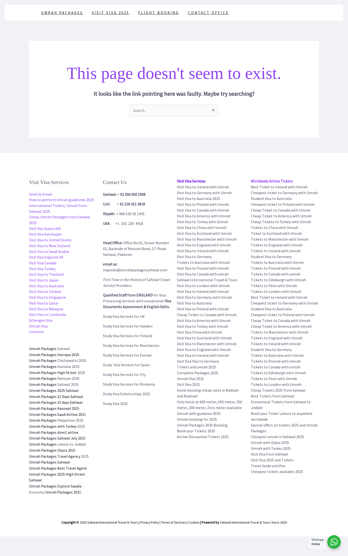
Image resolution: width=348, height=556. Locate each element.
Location (36, 333)
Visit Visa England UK (46, 258)
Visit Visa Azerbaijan (45, 235)
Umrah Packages (61, 12)
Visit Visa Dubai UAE (45, 229)
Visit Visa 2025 (108, 12)
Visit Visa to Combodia (47, 316)
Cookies (195, 520)
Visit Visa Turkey (42, 269)
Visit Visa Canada (42, 264)
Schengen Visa (40, 322)
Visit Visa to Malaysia (46, 310)
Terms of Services (174, 520)
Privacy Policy (148, 520)
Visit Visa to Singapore (47, 299)
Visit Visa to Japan (44, 281)
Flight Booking (154, 12)
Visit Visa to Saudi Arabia (49, 252)
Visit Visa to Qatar (43, 304)
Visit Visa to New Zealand (49, 246)
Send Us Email (40, 194)
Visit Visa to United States (50, 240)
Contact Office (202, 12)
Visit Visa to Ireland (45, 293)
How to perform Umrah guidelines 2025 (61, 200)
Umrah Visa (38, 328)
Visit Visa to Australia (46, 287)
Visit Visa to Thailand (46, 275)
